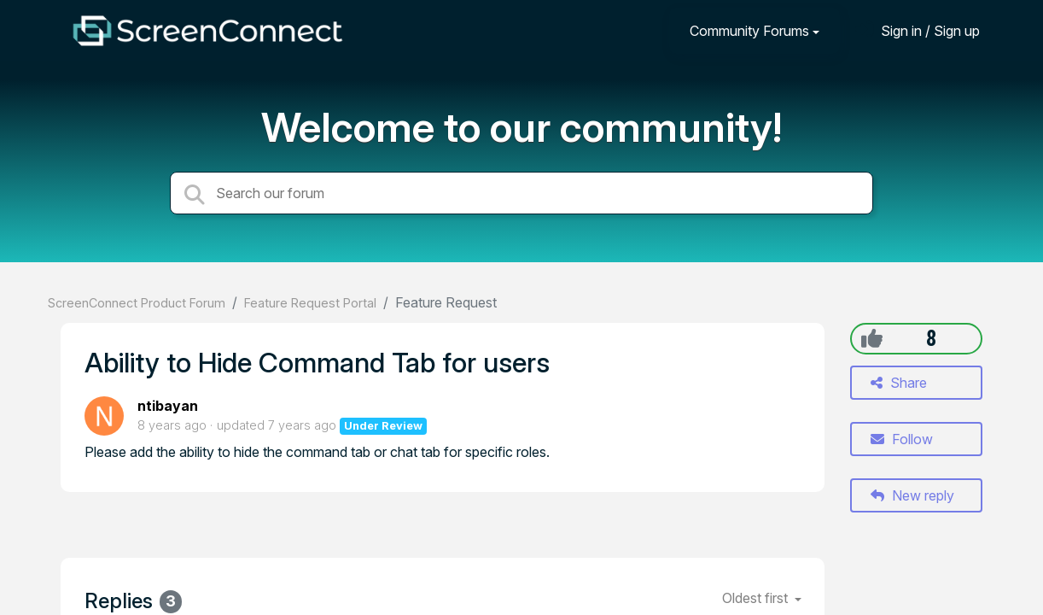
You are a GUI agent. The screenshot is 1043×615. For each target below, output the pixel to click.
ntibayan (167, 405)
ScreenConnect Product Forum (136, 303)
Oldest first (756, 597)
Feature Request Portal (310, 303)
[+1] (872, 338)
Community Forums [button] (749, 30)
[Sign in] (917, 30)
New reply (912, 495)
